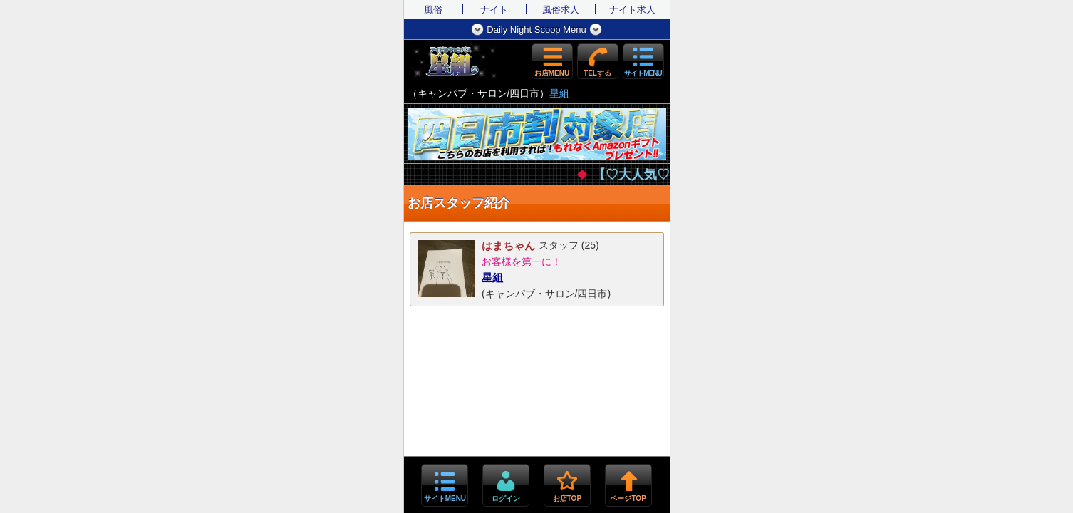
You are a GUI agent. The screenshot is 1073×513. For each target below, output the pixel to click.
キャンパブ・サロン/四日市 (479, 93)
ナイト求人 (632, 9)
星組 (559, 93)
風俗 (433, 9)
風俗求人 (560, 9)
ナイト (494, 9)
